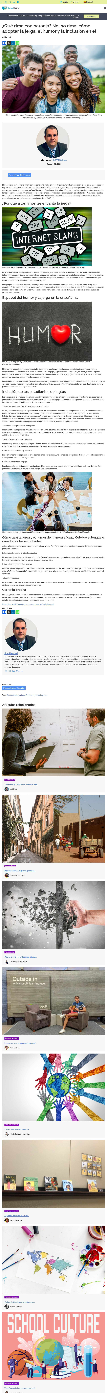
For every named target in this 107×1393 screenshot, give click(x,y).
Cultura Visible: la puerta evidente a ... (19, 1302)
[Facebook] (4, 43)
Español (88, 2)
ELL (27, 695)
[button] (105, 8)
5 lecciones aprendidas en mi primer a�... (21, 784)
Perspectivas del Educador (19, 175)
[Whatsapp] (17, 43)
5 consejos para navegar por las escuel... (20, 1043)
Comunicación (12, 695)
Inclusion (39, 695)
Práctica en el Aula (9, 952)
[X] (9, 43)
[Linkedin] (13, 43)
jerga (45, 695)
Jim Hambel (46, 160)
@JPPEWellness (60, 160)
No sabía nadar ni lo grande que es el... (20, 871)
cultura (22, 695)
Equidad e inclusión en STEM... (16, 1216)
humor (32, 695)
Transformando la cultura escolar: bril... (20, 1388)
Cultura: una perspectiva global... (17, 1129)
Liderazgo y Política (10, 779)
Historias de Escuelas (10, 866)
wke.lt (19, 671)
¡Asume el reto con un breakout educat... (20, 957)
